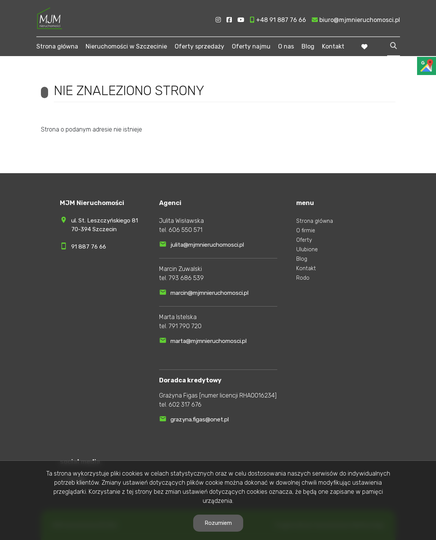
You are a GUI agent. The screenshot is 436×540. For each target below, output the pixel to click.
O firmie (305, 230)
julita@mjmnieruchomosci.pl (207, 244)
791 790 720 (185, 326)
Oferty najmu (251, 46)
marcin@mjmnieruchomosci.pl (209, 293)
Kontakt (333, 46)
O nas (286, 46)
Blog (308, 46)
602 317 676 (185, 404)
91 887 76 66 (88, 246)
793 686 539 (186, 278)
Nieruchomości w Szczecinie (126, 46)
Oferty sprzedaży (199, 46)
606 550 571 (185, 229)
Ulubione (307, 249)
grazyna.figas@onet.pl (199, 419)
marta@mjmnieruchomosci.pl (208, 341)
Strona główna (57, 46)
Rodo (302, 278)
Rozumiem (218, 523)
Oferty (304, 240)
